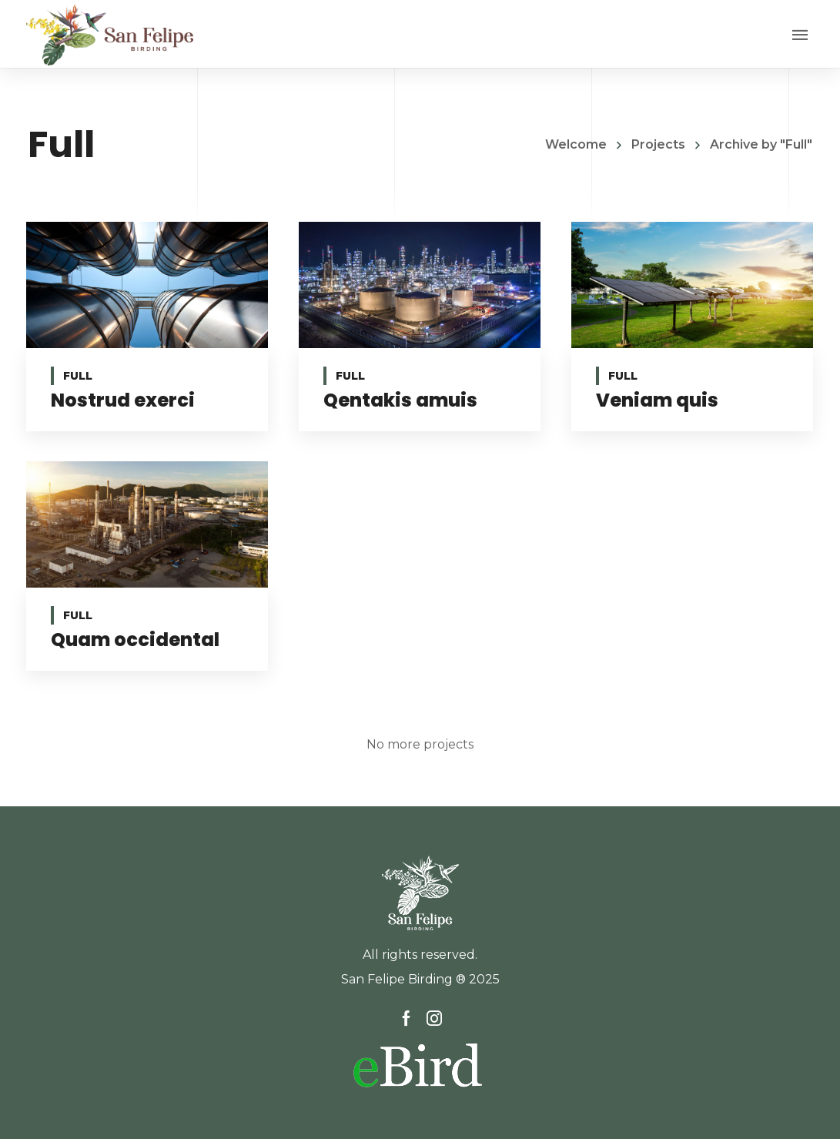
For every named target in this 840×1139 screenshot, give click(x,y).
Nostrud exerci (123, 400)
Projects (658, 144)
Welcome (576, 144)
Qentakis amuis (400, 400)
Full (77, 376)
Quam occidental (135, 639)
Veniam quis (656, 400)
